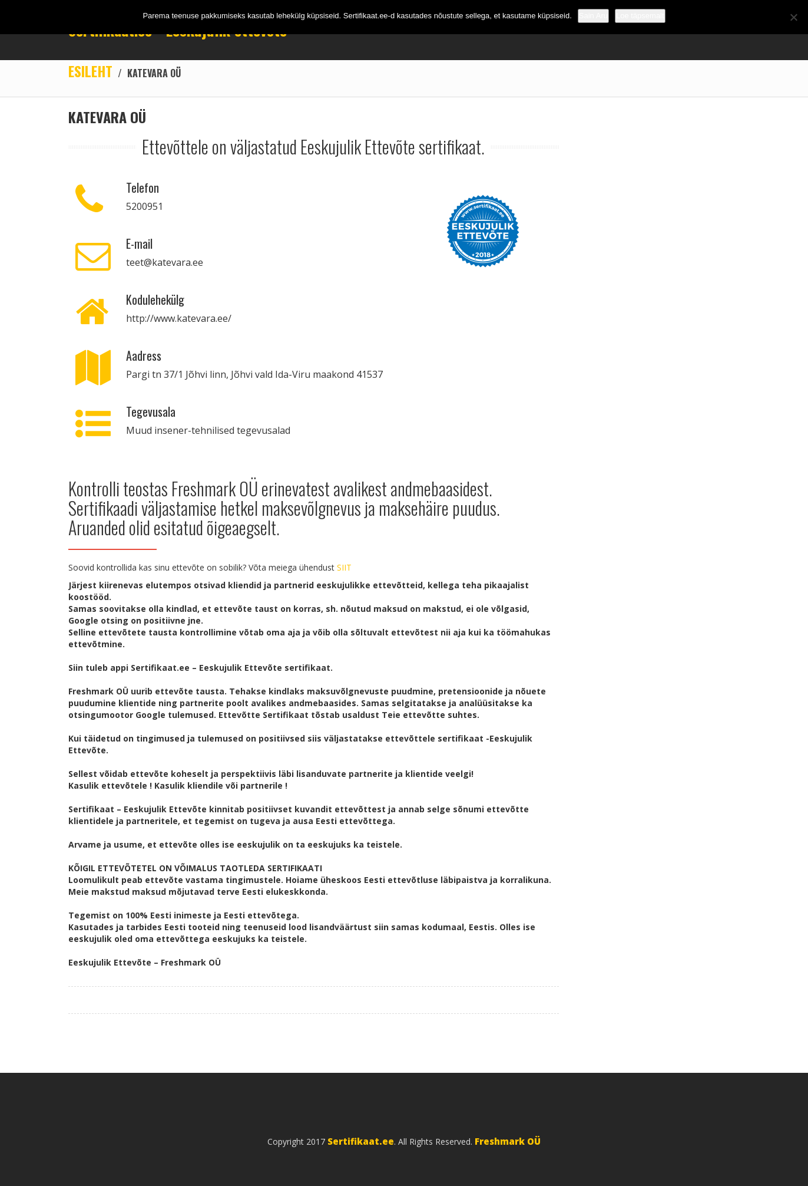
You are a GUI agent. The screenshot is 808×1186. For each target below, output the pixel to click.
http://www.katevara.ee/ (178, 318)
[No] (793, 17)
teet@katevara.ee (164, 262)
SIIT (344, 567)
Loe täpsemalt (640, 15)
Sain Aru (593, 15)
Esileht (90, 70)
